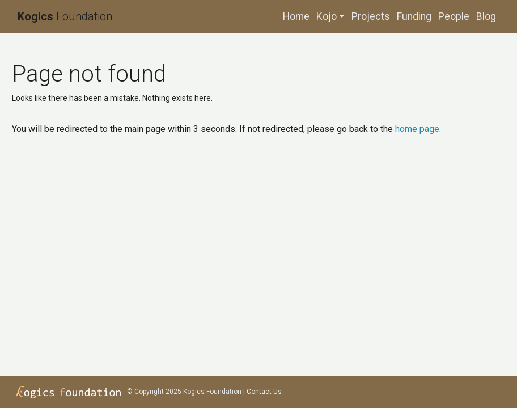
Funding (414, 16)
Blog (486, 16)
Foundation (65, 16)
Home (296, 16)
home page (417, 129)
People (453, 16)
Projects (370, 16)
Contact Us (264, 392)
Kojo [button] (326, 16)
